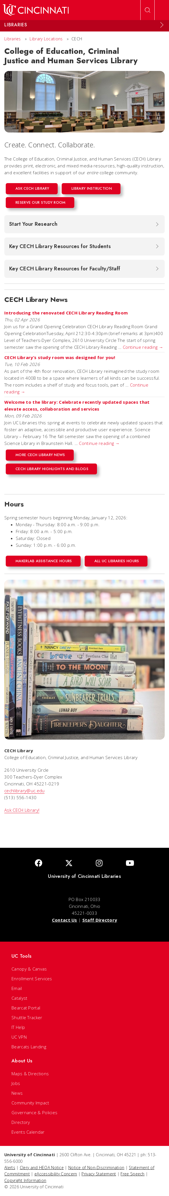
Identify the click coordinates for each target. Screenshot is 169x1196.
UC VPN (19, 1037)
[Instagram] (99, 863)
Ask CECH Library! (21, 810)
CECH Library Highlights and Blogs (51, 469)
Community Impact (30, 1103)
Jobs (15, 1083)
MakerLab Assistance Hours (43, 561)
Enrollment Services (31, 978)
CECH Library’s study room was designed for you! (59, 357)
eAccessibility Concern (55, 1174)
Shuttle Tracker (26, 1017)
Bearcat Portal (25, 1008)
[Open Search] (147, 10)
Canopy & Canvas (29, 969)
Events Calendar (28, 1132)
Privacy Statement (98, 1174)
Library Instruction (91, 188)
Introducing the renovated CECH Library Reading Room (66, 313)
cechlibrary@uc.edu (24, 790)
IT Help (18, 1027)
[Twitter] (69, 863)
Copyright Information (25, 1180)
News (17, 1093)
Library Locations (46, 38)
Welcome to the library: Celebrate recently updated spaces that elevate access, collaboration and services (77, 405)
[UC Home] (35, 10)
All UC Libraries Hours (116, 561)
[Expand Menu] (162, 24)
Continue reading (143, 347)
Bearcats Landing (28, 1047)
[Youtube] (130, 863)
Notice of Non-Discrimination (96, 1167)
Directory (20, 1122)
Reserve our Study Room (40, 202)
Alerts (9, 1167)
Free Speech (132, 1174)
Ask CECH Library (32, 188)
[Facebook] (38, 863)
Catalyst (19, 998)
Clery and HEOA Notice (42, 1167)
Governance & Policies (34, 1112)
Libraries (12, 38)
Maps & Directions (30, 1073)
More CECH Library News (40, 455)
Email (16, 988)
